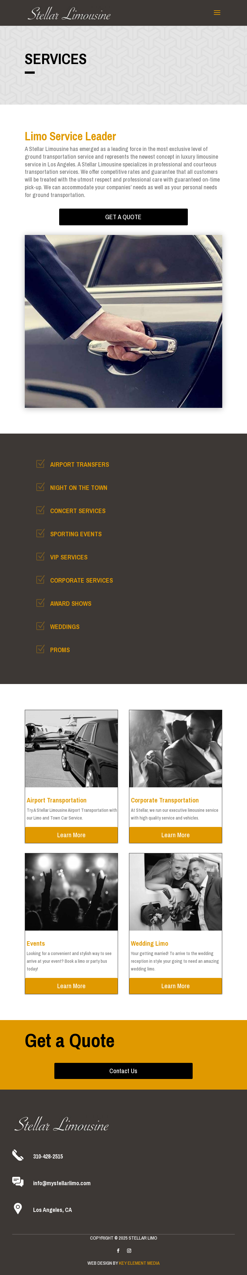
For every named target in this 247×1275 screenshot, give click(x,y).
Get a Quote (123, 216)
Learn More (71, 834)
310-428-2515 (48, 1156)
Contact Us (123, 1070)
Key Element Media (139, 1263)
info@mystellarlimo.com (62, 1183)
